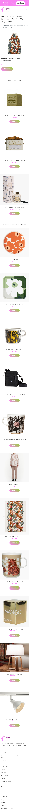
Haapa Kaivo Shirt (14, 484)
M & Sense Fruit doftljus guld (14, 629)
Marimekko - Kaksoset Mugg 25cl (14, 582)
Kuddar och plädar (6, 781)
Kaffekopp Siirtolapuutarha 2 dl (15, 349)
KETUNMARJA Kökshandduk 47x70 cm (14, 537)
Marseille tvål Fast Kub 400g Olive (14, 115)
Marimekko (18, 58)
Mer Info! (7, 68)
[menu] (26, 10)
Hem (2, 24)
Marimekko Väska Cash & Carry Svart (14, 394)
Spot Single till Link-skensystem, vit (14, 719)
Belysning (3, 772)
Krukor (3, 778)
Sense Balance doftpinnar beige (14, 207)
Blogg (2, 800)
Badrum (3, 769)
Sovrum (3, 787)
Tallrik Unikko (14, 259)
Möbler (3, 784)
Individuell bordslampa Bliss (14, 674)
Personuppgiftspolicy (7, 808)
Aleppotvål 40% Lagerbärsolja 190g (14, 160)
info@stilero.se (5, 761)
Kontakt (3, 802)
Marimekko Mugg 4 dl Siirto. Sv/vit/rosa (14, 439)
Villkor (2, 805)
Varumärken (11, 58)
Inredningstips (5, 775)
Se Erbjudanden (20, 3)
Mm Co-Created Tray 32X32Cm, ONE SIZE (14, 304)
